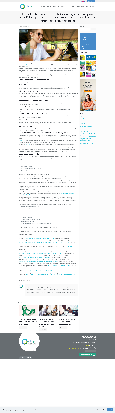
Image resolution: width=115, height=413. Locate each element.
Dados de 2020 (22, 140)
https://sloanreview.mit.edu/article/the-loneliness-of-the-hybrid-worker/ (35, 257)
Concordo (110, 409)
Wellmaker (29, 357)
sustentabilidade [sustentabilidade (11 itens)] (84, 143)
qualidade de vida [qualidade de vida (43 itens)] (87, 133)
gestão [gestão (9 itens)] (85, 128)
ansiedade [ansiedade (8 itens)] (92, 116)
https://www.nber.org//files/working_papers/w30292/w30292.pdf (39, 238)
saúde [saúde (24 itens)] (91, 138)
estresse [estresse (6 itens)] (81, 128)
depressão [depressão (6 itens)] (93, 124)
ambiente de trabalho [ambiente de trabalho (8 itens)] (84, 116)
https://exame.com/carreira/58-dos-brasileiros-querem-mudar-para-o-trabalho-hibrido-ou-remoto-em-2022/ (44, 242)
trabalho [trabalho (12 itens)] (91, 143)
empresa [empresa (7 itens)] (81, 126)
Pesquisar (82, 26)
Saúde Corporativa (86, 44)
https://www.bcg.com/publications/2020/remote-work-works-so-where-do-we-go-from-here (40, 253)
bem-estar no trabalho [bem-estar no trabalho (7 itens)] (84, 120)
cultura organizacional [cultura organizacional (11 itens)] (85, 125)
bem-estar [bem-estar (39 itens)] (84, 118)
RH (82, 42)
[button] (82, 57)
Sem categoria (85, 46)
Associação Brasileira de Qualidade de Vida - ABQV (38, 286)
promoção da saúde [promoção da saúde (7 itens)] (84, 131)
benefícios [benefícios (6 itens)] (91, 120)
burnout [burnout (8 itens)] (81, 121)
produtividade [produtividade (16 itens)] (91, 130)
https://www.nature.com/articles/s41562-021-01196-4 (41, 270)
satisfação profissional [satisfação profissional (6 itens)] (84, 138)
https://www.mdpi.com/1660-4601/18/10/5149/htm (59, 265)
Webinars (84, 48)
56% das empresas (27, 63)
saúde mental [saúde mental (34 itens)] (85, 140)
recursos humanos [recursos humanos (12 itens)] (91, 136)
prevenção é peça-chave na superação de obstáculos (43, 226)
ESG (83, 35)
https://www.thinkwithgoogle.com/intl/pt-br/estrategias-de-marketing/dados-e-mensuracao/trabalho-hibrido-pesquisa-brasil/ (47, 233)
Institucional (84, 37)
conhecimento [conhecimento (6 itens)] (82, 123)
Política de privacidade (90, 351)
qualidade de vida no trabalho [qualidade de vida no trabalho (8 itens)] (86, 135)
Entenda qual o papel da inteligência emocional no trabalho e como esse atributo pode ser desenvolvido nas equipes (47, 323)
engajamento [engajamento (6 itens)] (86, 126)
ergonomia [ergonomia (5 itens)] (91, 126)
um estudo (28, 144)
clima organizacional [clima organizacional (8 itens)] (88, 121)
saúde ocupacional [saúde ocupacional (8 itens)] (84, 141)
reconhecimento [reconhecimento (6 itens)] (83, 136)
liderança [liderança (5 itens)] (88, 128)
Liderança (84, 39)
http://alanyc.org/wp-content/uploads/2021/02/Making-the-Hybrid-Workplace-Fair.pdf (38, 261)
